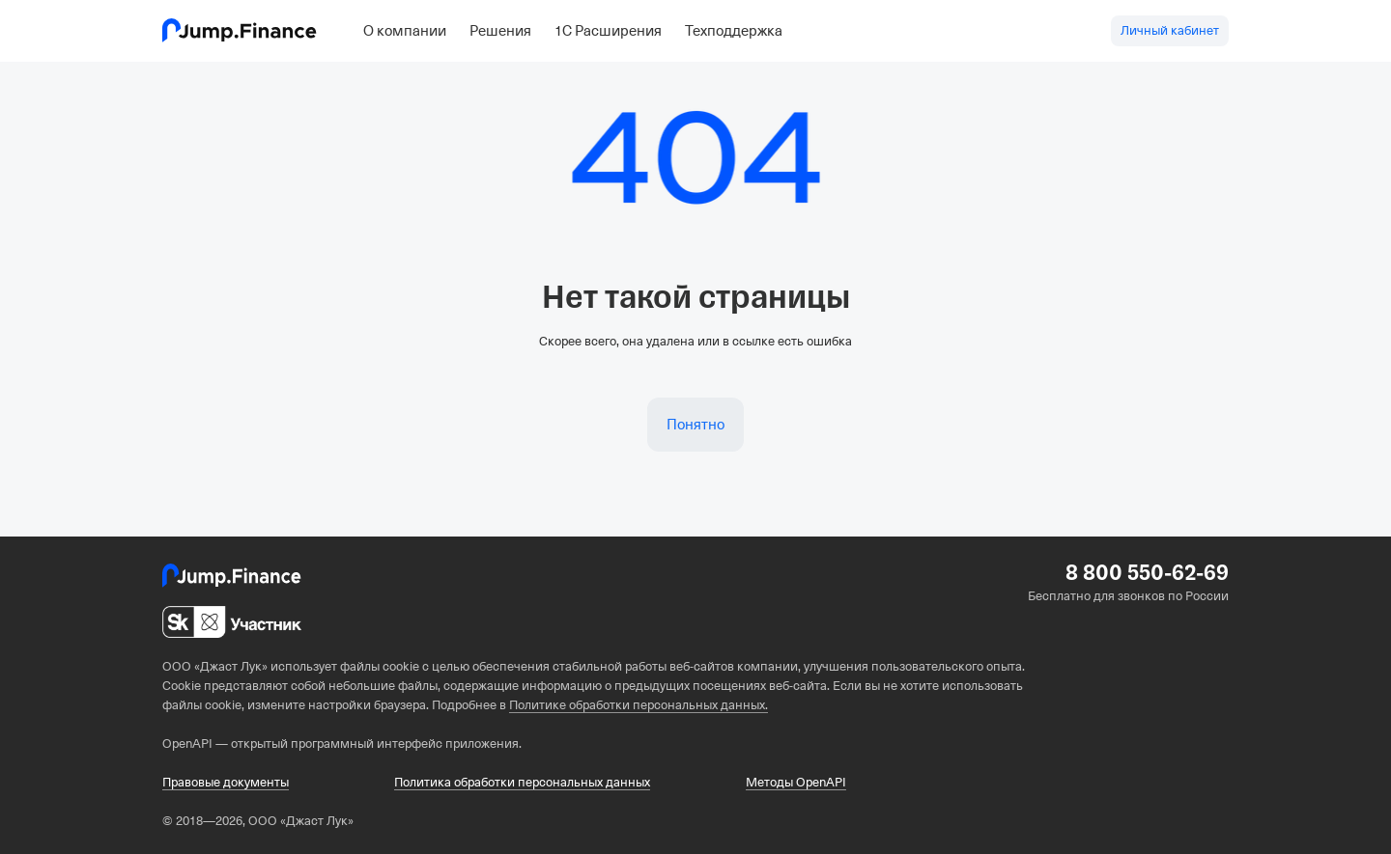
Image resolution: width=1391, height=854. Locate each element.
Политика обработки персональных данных (522, 782)
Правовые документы (225, 782)
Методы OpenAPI (796, 782)
